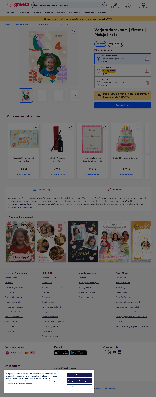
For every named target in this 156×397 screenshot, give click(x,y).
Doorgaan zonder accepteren (79, 381)
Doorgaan (79, 375)
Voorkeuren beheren (79, 387)
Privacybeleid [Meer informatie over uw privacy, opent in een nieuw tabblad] (28, 383)
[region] (49, 381)
